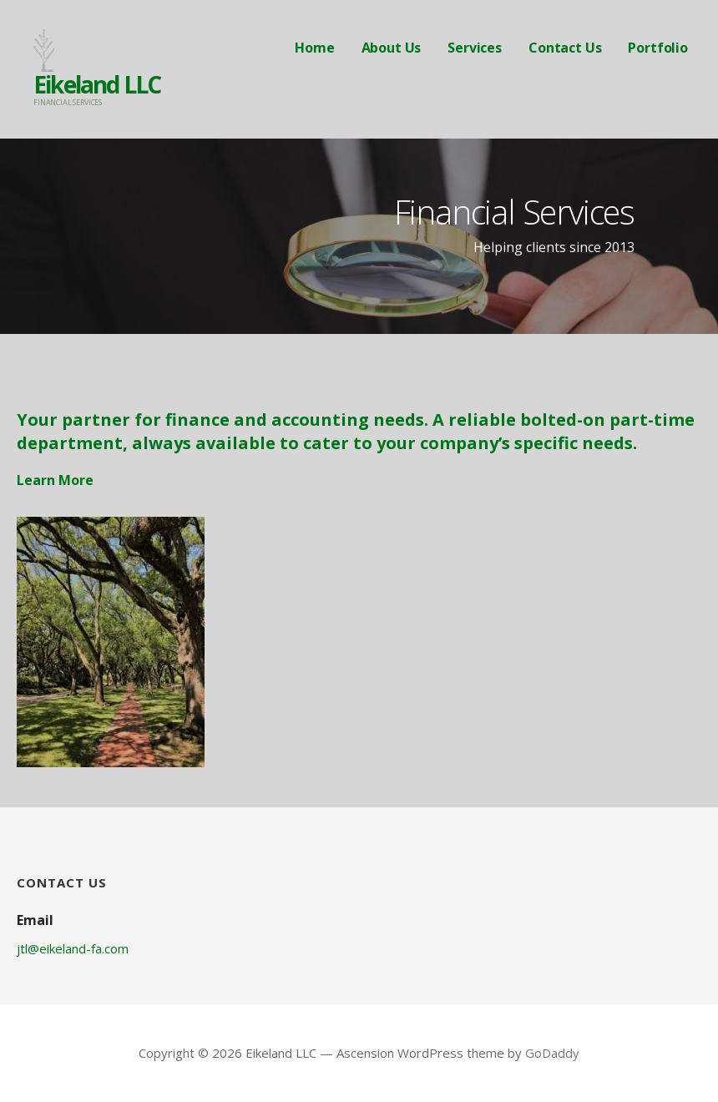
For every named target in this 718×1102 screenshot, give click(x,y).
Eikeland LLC (96, 84)
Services (474, 47)
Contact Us (564, 47)
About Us (392, 47)
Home (314, 47)
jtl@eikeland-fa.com (73, 948)
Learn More (55, 480)
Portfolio (658, 47)
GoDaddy (552, 1052)
